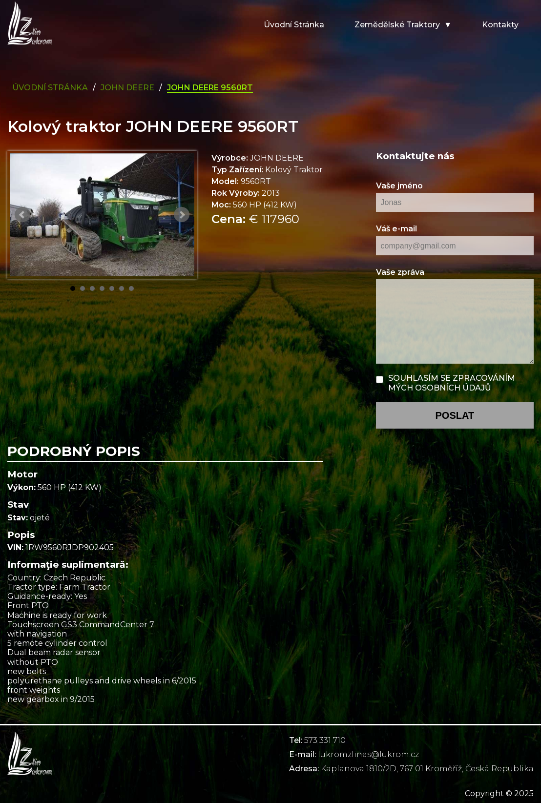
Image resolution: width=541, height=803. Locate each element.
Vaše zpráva (400, 272)
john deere (127, 87)
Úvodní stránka (294, 24)
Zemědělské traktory (397, 24)
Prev (22, 215)
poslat (454, 415)
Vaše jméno (399, 185)
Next (181, 215)
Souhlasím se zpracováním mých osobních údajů (451, 382)
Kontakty (500, 24)
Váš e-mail (396, 228)
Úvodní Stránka (50, 87)
